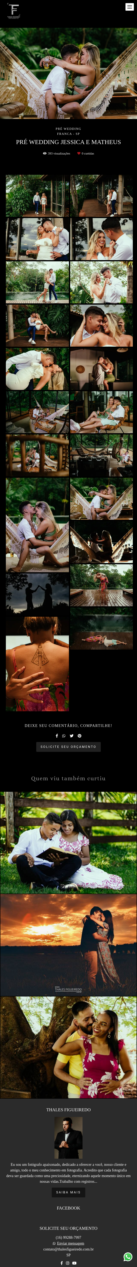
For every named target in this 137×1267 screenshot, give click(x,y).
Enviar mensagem (70, 1234)
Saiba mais (68, 1183)
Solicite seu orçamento (68, 747)
